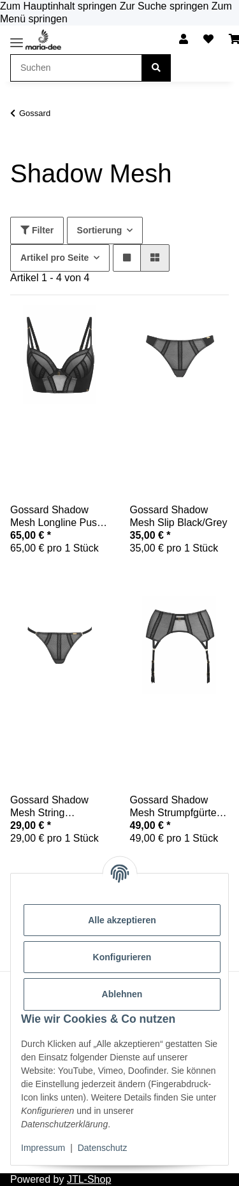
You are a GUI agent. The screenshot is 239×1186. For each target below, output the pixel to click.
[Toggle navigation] (16, 42)
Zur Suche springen (166, 6)
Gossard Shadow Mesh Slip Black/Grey (179, 516)
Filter (37, 230)
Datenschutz (102, 1148)
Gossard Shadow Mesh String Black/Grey (49, 806)
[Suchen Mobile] (76, 68)
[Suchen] (156, 68)
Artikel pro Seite (54, 258)
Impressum (43, 1148)
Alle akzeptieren (122, 920)
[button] (183, 39)
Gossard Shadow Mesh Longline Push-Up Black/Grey (58, 516)
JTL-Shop (89, 1179)
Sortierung (99, 230)
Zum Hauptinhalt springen (60, 6)
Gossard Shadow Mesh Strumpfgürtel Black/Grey (174, 806)
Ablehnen (122, 994)
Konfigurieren (122, 957)
